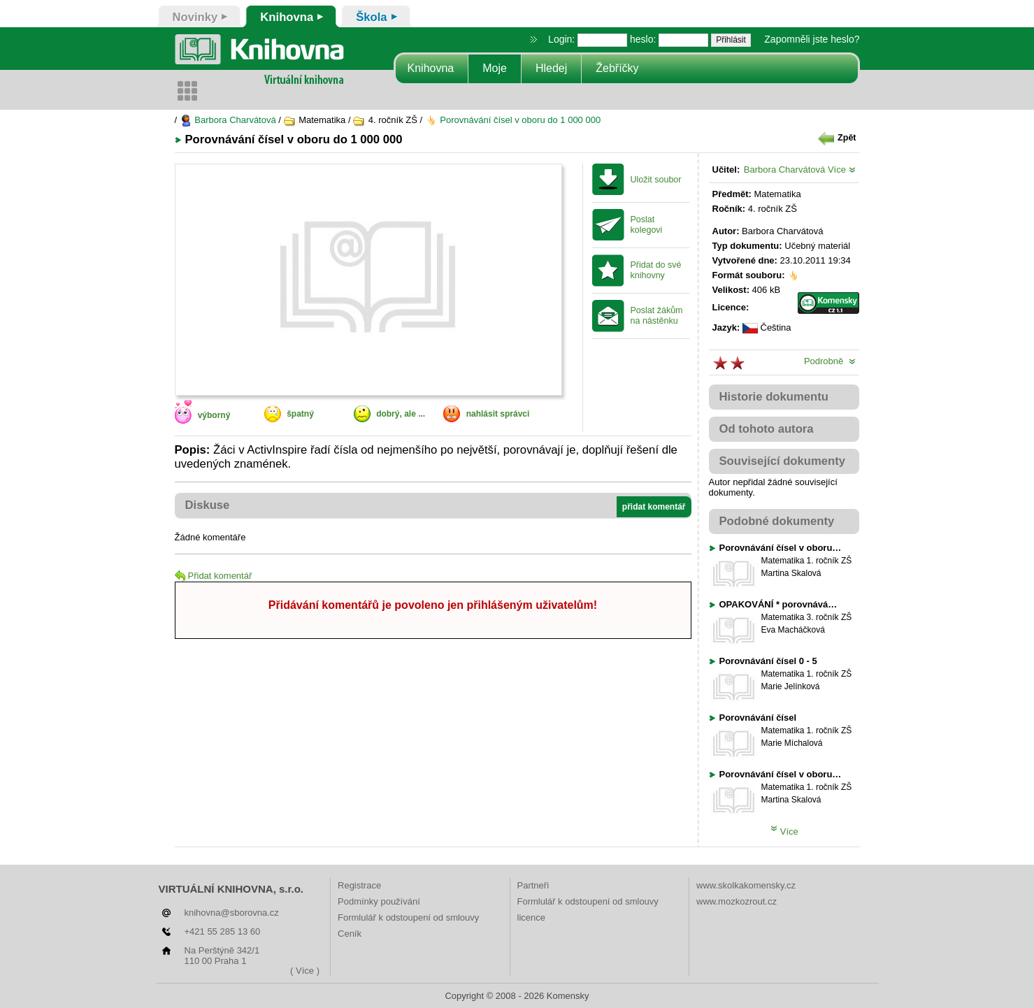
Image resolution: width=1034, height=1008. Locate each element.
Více (842, 169)
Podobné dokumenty (777, 521)
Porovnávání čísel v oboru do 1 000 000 (513, 120)
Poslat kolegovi (647, 225)
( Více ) (304, 970)
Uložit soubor (656, 180)
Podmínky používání (379, 901)
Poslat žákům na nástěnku (657, 315)
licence (531, 917)
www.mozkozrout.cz (736, 901)
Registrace (359, 885)
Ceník (349, 933)
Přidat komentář (213, 575)
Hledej (551, 68)
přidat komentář (654, 507)
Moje (494, 68)
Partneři (533, 885)
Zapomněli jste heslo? (811, 39)
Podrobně (830, 361)
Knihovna (431, 68)
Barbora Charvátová (228, 120)
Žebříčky (617, 68)
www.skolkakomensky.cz (746, 885)
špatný (300, 414)
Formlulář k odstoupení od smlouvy (408, 917)
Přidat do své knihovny (656, 270)
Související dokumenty (782, 461)
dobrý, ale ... (400, 414)
